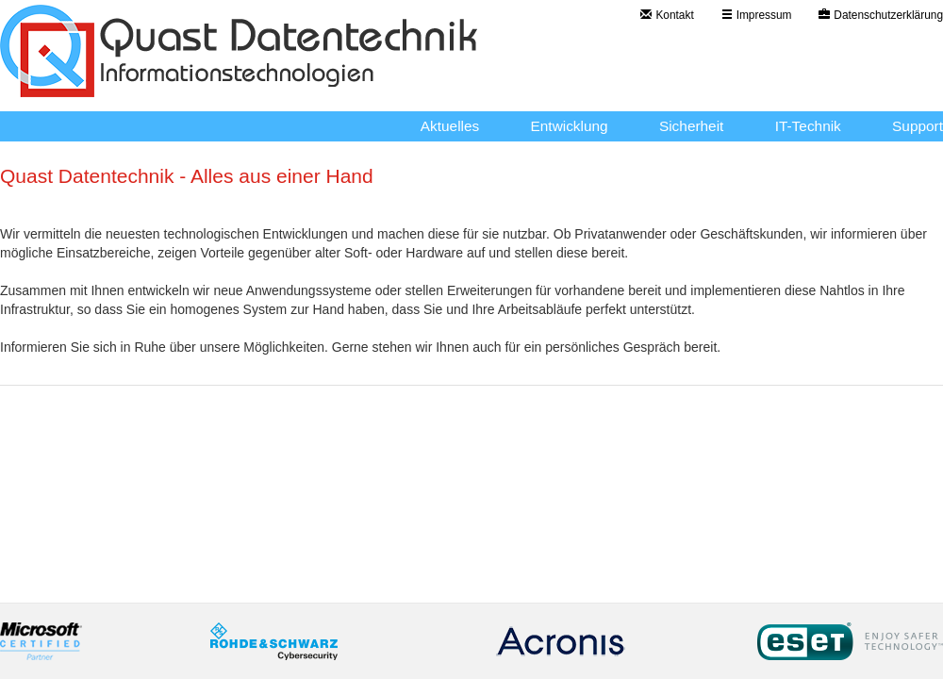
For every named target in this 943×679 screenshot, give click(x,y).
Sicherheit (691, 126)
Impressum (756, 15)
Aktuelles (450, 126)
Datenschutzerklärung (881, 15)
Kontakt (666, 15)
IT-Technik (808, 126)
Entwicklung (569, 126)
